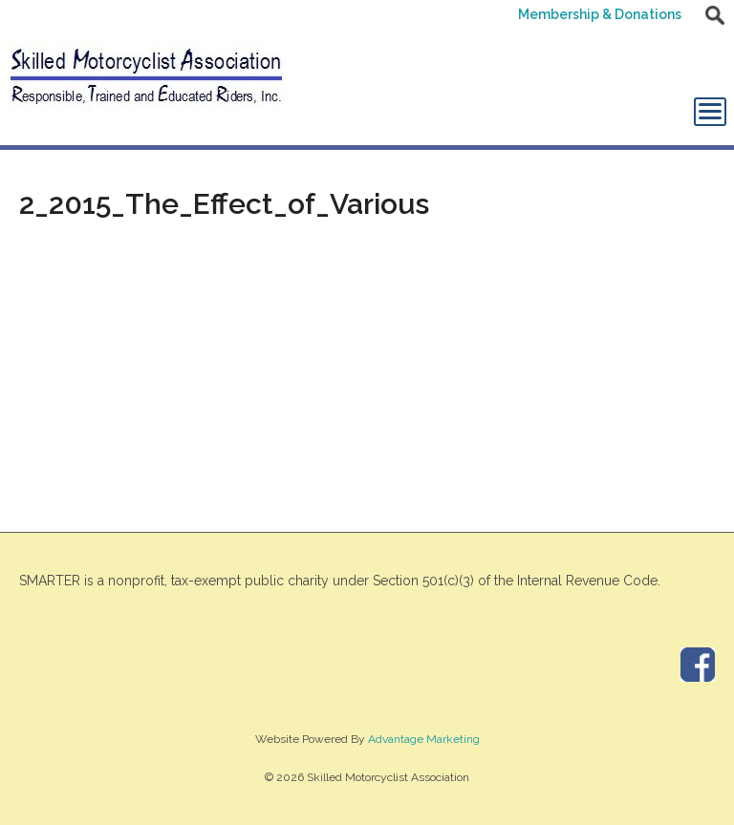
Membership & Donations (599, 14)
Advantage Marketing (424, 739)
